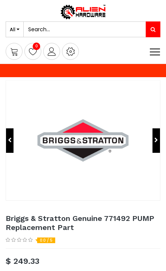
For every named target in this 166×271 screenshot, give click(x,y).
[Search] (153, 29)
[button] (70, 51)
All (12, 29)
